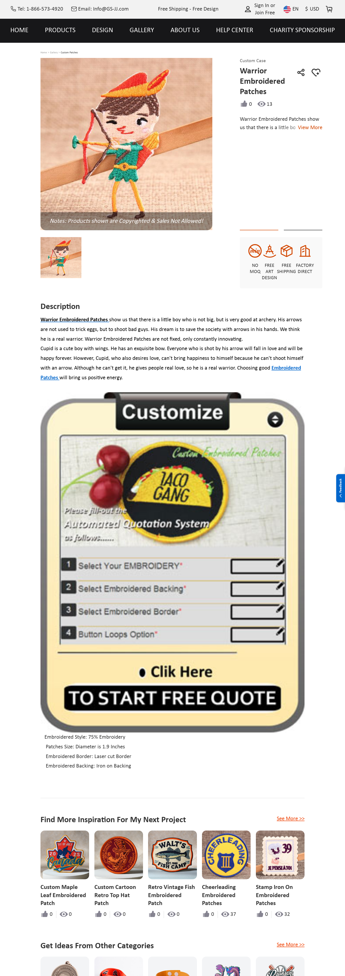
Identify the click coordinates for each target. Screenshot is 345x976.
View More (326, 127)
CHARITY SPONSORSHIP (302, 30)
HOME (19, 30)
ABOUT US (185, 30)
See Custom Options (316, 222)
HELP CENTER (234, 30)
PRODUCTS (60, 30)
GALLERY (142, 30)
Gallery (54, 52)
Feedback (340, 488)
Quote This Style (263, 222)
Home (43, 52)
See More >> (291, 812)
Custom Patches (69, 52)
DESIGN (102, 30)
